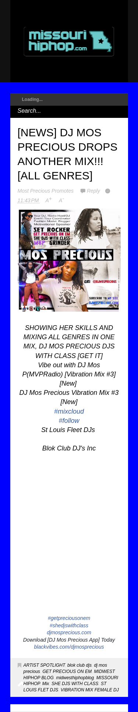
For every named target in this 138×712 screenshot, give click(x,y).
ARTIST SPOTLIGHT (44, 665)
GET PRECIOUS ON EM (67, 671)
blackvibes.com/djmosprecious (69, 647)
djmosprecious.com (69, 632)
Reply (93, 191)
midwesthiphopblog (75, 677)
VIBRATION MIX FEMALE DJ (90, 689)
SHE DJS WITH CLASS (75, 683)
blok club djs (79, 665)
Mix (45, 683)
